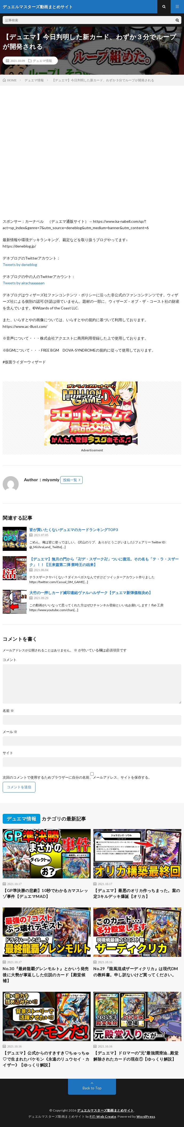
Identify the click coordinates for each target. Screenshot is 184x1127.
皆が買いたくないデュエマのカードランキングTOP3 (73, 529)
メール (10, 732)
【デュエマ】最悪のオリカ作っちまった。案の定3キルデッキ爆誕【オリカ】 (136, 893)
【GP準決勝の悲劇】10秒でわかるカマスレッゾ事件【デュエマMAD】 (45, 893)
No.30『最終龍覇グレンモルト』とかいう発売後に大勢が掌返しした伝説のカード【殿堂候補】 (46, 974)
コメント (10, 660)
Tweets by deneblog (20, 264)
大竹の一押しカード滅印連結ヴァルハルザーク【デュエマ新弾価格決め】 (91, 592)
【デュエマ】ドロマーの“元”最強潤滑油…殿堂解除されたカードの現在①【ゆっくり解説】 (135, 1055)
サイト (8, 753)
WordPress (146, 1116)
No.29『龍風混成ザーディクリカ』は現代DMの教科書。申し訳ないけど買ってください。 (135, 971)
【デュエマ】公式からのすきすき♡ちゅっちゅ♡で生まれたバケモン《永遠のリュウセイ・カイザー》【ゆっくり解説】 (46, 1058)
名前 (8, 710)
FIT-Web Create (103, 1116)
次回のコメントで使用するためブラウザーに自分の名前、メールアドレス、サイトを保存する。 (77, 777)
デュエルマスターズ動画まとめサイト (105, 1110)
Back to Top (92, 1088)
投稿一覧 (70, 480)
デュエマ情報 (42, 60)
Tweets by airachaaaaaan (24, 283)
